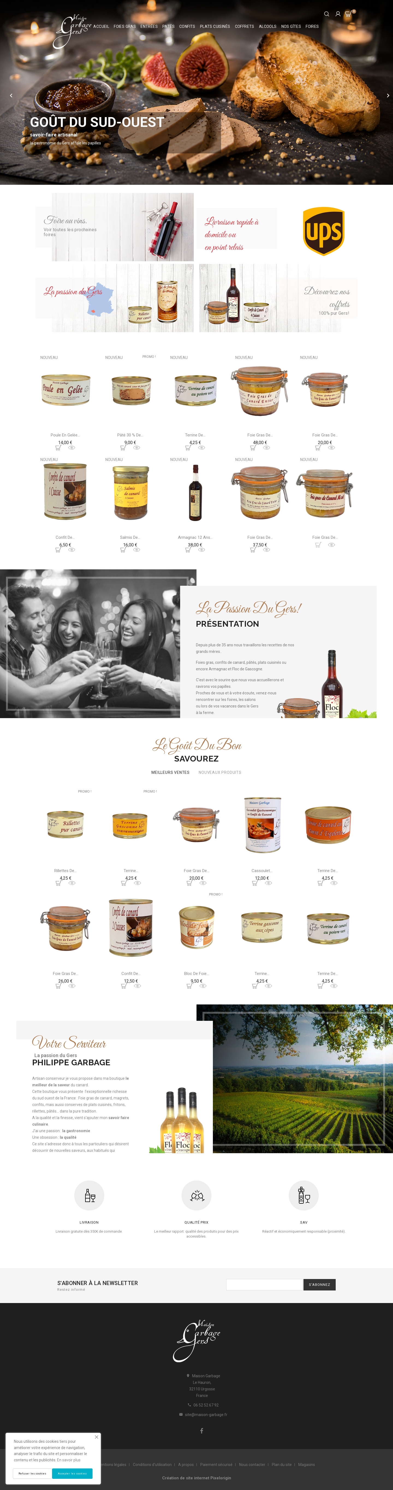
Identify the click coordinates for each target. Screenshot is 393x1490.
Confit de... (65, 537)
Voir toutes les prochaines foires (70, 232)
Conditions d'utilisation (152, 1464)
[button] (23, 92)
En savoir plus (69, 1460)
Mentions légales (111, 1464)
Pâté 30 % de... (130, 435)
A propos (186, 1464)
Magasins (306, 1464)
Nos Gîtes (291, 26)
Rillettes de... (65, 870)
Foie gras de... (260, 435)
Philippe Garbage (71, 1062)
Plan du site (282, 1464)
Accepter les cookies (72, 1473)
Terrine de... (195, 435)
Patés (168, 26)
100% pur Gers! (333, 313)
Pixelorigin (220, 1478)
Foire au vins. (65, 221)
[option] (196, 92)
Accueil (101, 26)
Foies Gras (125, 26)
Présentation (227, 624)
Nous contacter (252, 1464)
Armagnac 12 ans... (195, 537)
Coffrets (244, 26)
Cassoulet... (262, 870)
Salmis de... (130, 537)
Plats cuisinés (215, 26)
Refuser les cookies (32, 1473)
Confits (187, 26)
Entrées (149, 26)
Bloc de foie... (196, 973)
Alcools (268, 26)
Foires (312, 26)
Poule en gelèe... (65, 435)
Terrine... (131, 870)
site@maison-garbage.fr (206, 1414)
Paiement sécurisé (216, 1464)
